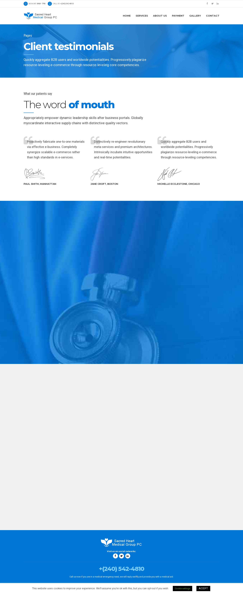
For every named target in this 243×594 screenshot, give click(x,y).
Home (127, 15)
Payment (178, 15)
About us (160, 15)
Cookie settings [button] (182, 588)
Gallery (195, 15)
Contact (212, 15)
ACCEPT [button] (203, 588)
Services (142, 15)
